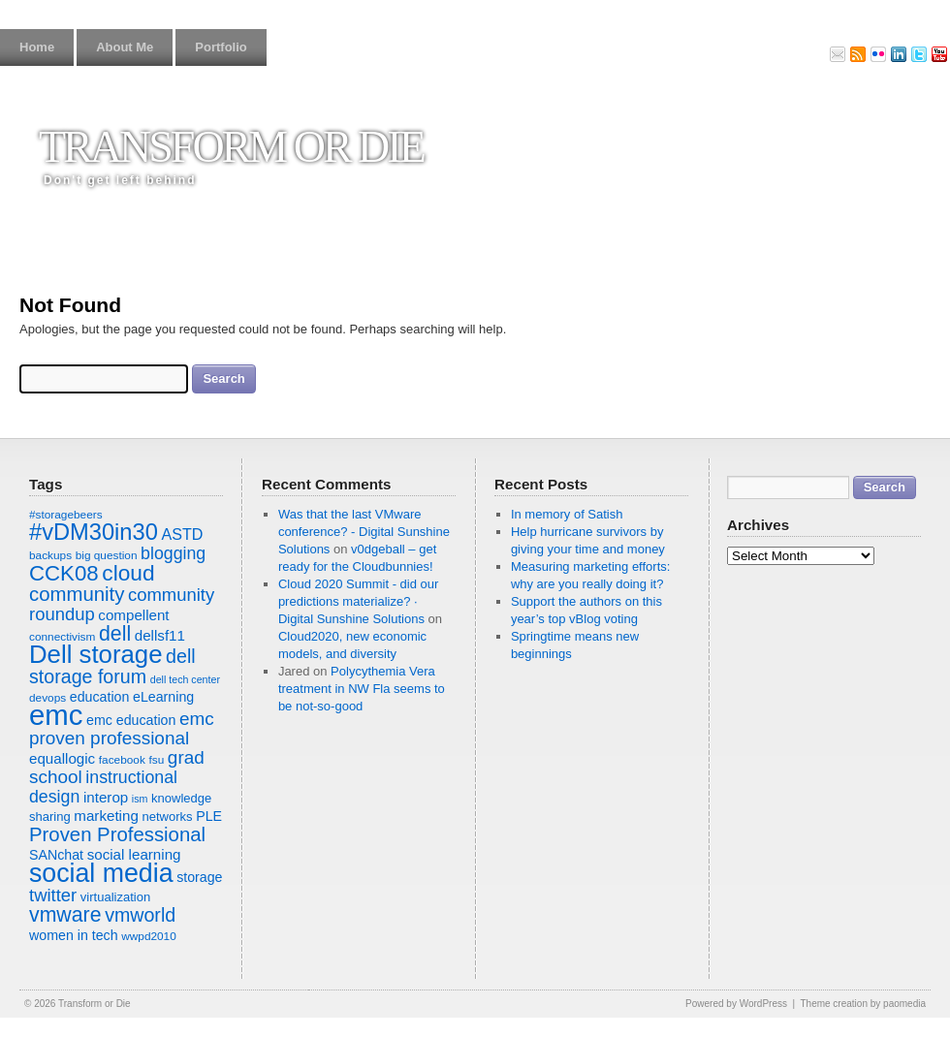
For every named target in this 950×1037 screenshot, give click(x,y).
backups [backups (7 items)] (50, 555)
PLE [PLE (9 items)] (209, 816)
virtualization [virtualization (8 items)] (115, 897)
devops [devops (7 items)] (47, 698)
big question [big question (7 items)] (107, 555)
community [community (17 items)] (76, 594)
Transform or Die (231, 147)
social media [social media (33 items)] (101, 873)
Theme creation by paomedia (863, 1003)
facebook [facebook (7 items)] (122, 760)
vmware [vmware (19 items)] (65, 915)
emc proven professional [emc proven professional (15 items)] (121, 728)
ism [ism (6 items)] (140, 798)
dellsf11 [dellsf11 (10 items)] (160, 635)
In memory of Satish (567, 514)
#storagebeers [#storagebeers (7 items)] (66, 514)
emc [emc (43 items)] (55, 715)
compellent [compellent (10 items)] (133, 615)
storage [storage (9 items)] (199, 877)
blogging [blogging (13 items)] (173, 553)
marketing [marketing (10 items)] (106, 815)
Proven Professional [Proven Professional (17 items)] (117, 834)
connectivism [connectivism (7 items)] (62, 637)
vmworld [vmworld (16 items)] (140, 915)
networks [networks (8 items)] (167, 816)
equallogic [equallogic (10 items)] (62, 758)
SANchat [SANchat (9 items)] (56, 855)
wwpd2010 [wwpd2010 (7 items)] (148, 936)
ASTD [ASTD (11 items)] (182, 534)
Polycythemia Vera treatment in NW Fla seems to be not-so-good (361, 688)
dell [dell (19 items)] (115, 633)
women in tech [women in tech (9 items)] (73, 935)
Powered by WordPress (736, 1003)
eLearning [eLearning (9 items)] (163, 697)
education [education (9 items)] (100, 697)
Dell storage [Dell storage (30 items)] (95, 654)
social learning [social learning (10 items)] (134, 854)
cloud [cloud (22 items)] (128, 572)
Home (36, 47)
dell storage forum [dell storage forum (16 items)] (112, 666)
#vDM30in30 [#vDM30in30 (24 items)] (93, 532)
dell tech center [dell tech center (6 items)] (185, 679)
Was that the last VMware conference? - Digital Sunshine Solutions (364, 531)
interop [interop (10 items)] (105, 797)
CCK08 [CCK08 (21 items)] (64, 573)
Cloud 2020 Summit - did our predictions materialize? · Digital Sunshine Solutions (358, 601)
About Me (124, 47)
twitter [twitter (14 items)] (53, 895)
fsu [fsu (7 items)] (156, 760)
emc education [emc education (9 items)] (130, 720)
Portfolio (220, 47)
